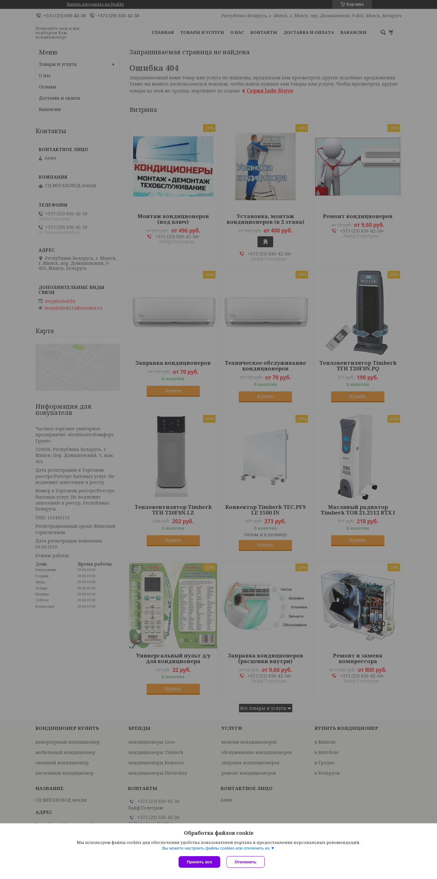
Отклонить (245, 862)
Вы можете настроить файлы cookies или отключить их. (216, 848)
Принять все (199, 862)
